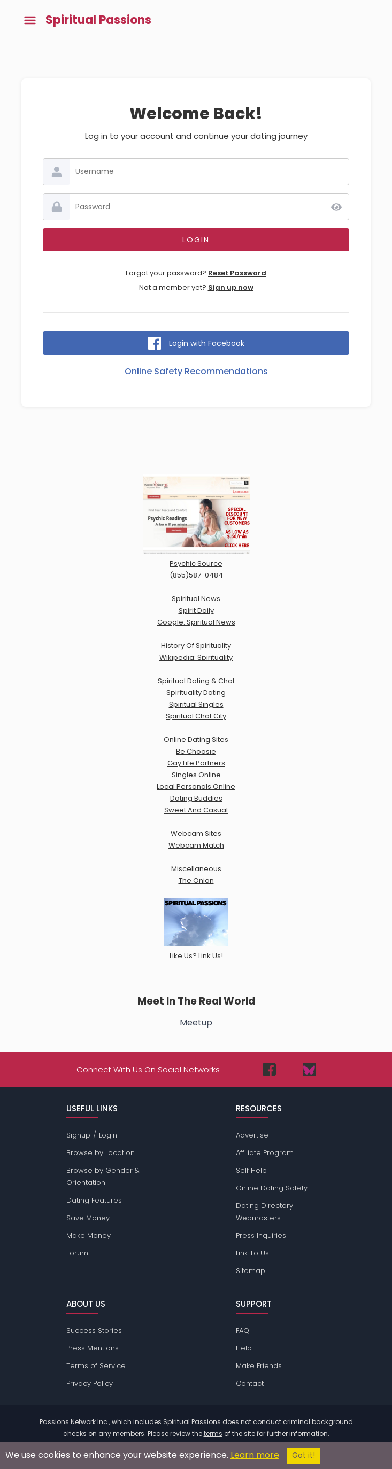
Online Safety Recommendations (196, 371)
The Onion (196, 880)
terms (213, 1433)
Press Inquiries (261, 1235)
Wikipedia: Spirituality (196, 657)
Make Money (88, 1235)
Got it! (303, 1455)
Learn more (254, 1455)
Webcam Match (196, 845)
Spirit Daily (196, 610)
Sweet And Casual (196, 810)
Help (244, 1348)
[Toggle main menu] (30, 20)
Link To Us (252, 1253)
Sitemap (250, 1271)
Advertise (252, 1135)
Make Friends (259, 1366)
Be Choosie (196, 751)
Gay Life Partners (196, 763)
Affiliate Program (265, 1153)
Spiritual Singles (196, 704)
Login (108, 1135)
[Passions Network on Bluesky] (309, 1069)
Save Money (88, 1218)
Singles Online (196, 775)
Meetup (196, 1022)
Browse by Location (100, 1153)
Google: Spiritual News (196, 622)
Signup (78, 1135)
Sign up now (230, 287)
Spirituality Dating (196, 693)
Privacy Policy (89, 1383)
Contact (250, 1383)
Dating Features (94, 1200)
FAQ (242, 1330)
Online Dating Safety (272, 1188)
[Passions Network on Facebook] (269, 1069)
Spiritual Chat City (196, 716)
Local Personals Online (196, 786)
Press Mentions (92, 1348)
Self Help (251, 1170)
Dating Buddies (196, 798)
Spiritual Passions (98, 20)
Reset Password (237, 273)
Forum (77, 1253)
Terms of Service (96, 1366)
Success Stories (94, 1330)
